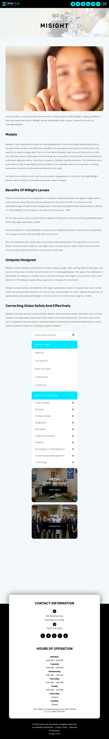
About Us (39, 352)
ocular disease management (49, 455)
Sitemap (73, 727)
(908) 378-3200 (54, 628)
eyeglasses (40, 422)
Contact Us (40, 385)
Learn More (54, 489)
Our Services (41, 360)
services (39, 409)
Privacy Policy (61, 727)
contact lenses (43, 416)
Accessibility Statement (42, 727)
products (39, 442)
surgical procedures (45, 436)
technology (41, 462)
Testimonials (41, 377)
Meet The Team (43, 369)
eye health (40, 429)
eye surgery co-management (50, 449)
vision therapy (42, 402)
